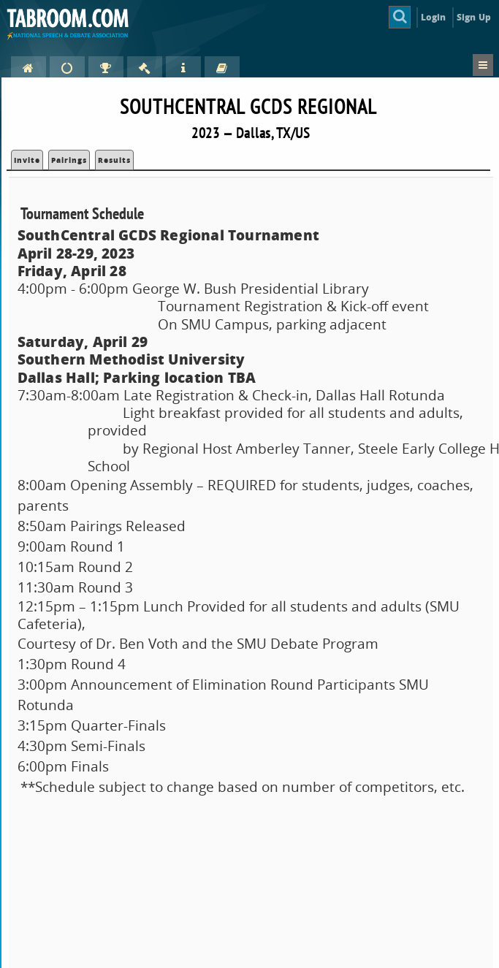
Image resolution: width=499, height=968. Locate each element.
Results (114, 160)
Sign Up (474, 17)
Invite (27, 160)
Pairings (69, 160)
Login (433, 17)
